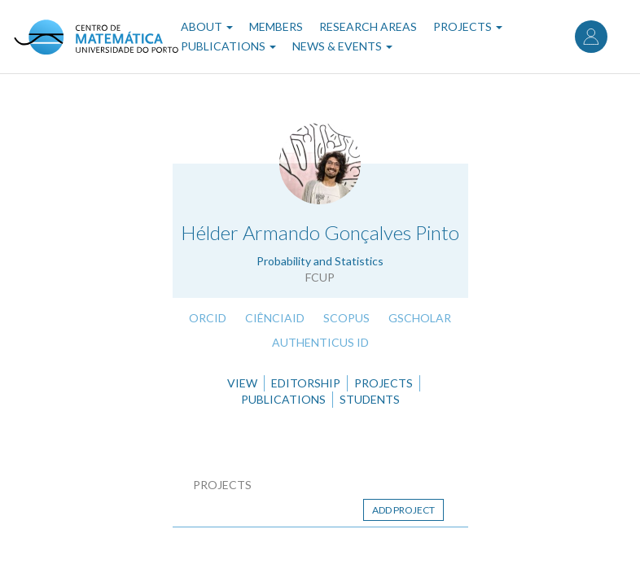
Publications (228, 46)
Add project (403, 510)
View (242, 383)
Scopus (346, 318)
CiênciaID (275, 318)
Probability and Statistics (320, 261)
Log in (591, 36)
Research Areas (368, 26)
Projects (467, 26)
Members (276, 26)
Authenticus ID (320, 342)
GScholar (419, 318)
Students (370, 399)
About (207, 26)
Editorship (305, 383)
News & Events (342, 46)
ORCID (207, 318)
